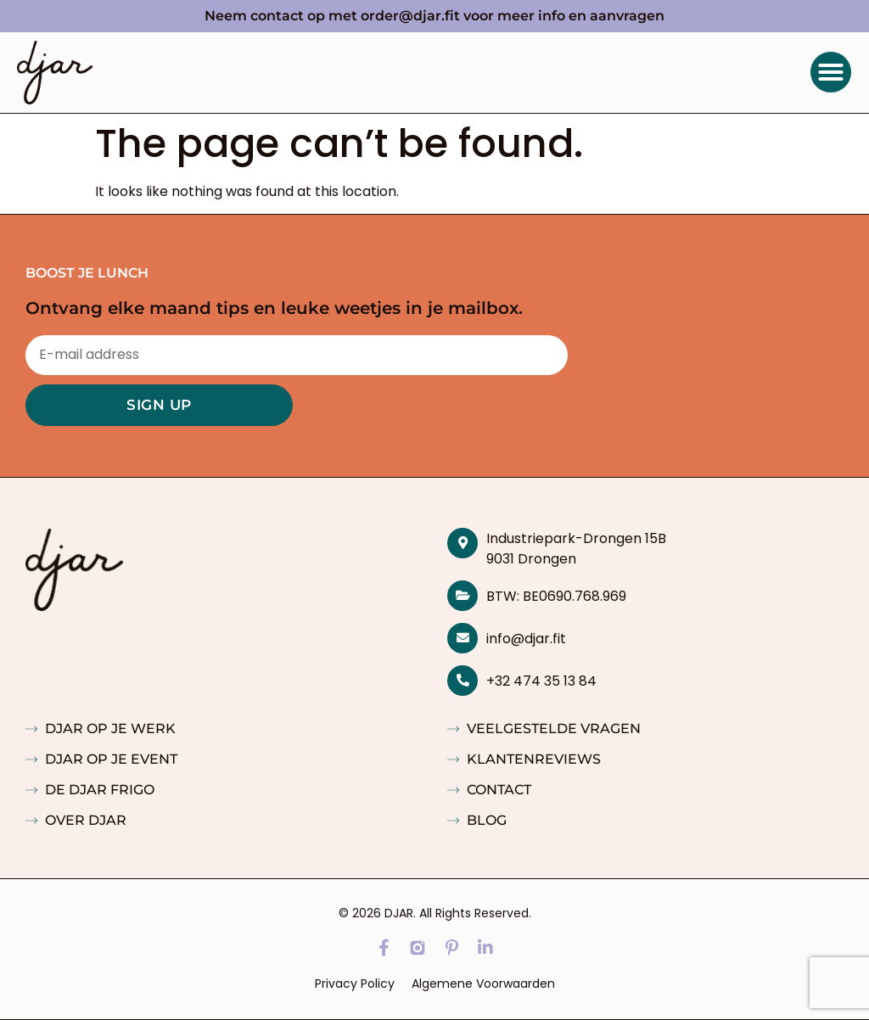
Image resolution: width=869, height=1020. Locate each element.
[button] (831, 72)
